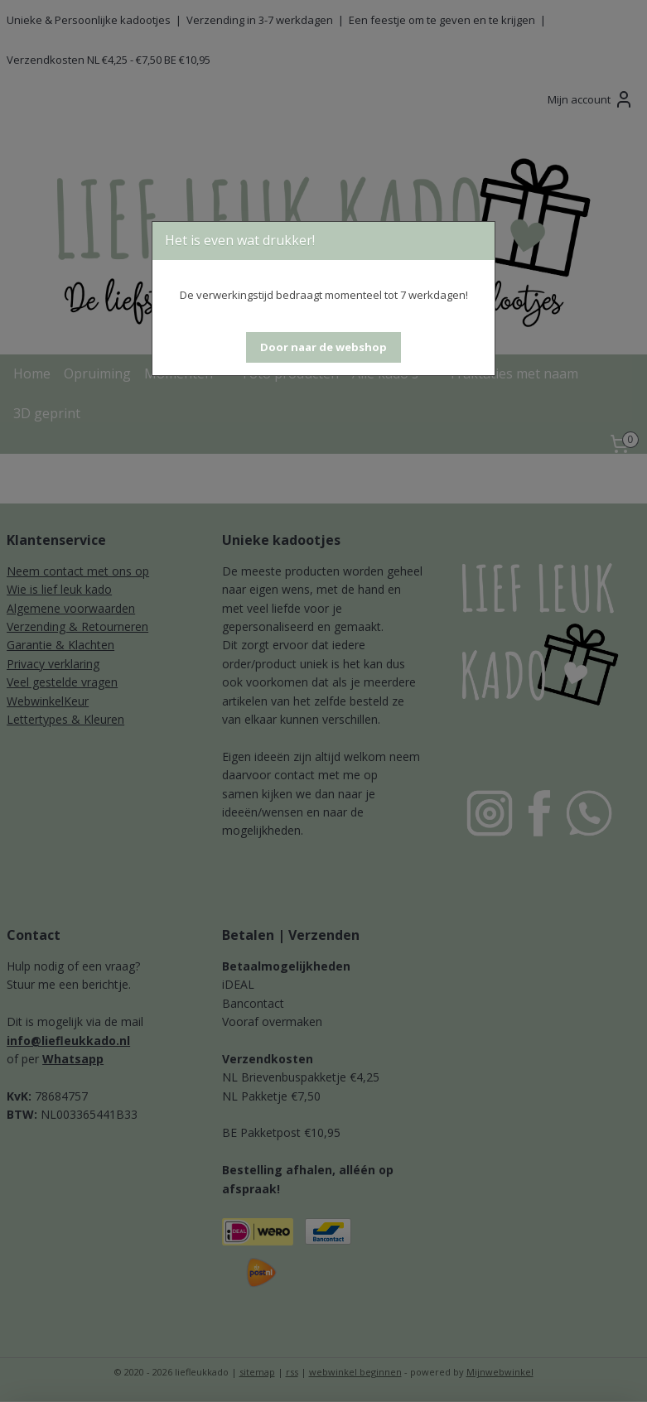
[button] (323, 347)
